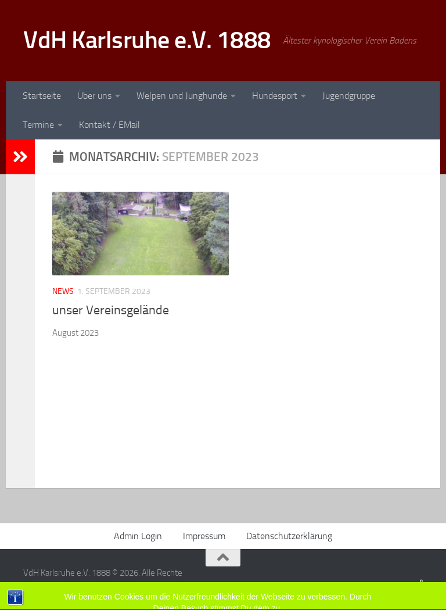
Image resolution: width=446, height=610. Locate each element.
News (63, 291)
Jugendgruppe (348, 95)
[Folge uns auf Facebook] (421, 581)
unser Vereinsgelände (110, 310)
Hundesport (274, 95)
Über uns (94, 95)
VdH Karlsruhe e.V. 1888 (147, 40)
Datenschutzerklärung (289, 535)
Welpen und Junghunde (181, 95)
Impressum (204, 535)
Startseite (42, 95)
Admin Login (138, 535)
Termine (38, 124)
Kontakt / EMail (109, 124)
